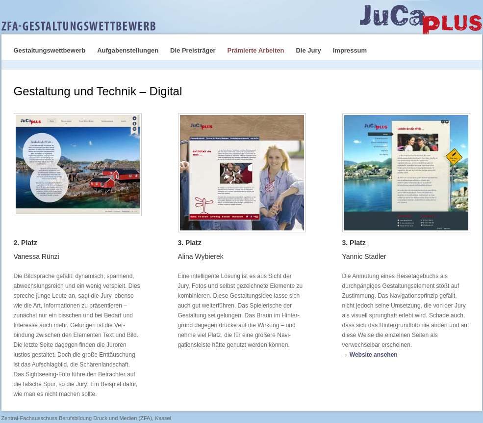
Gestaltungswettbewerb (50, 50)
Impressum (350, 50)
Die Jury (308, 50)
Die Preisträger (193, 50)
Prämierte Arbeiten (256, 50)
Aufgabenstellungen (127, 50)
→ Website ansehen (370, 354)
